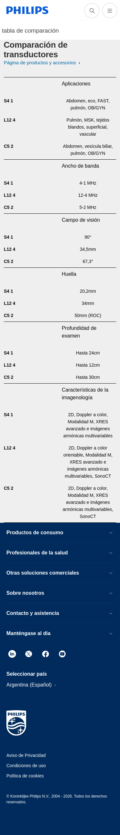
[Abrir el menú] (109, 10)
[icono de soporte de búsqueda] (92, 10)
